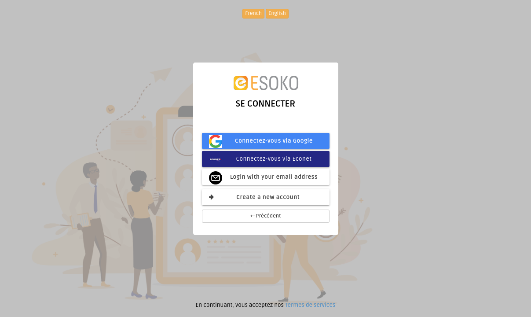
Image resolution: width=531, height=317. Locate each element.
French (253, 13)
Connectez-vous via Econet (260, 159)
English (277, 13)
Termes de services (310, 305)
